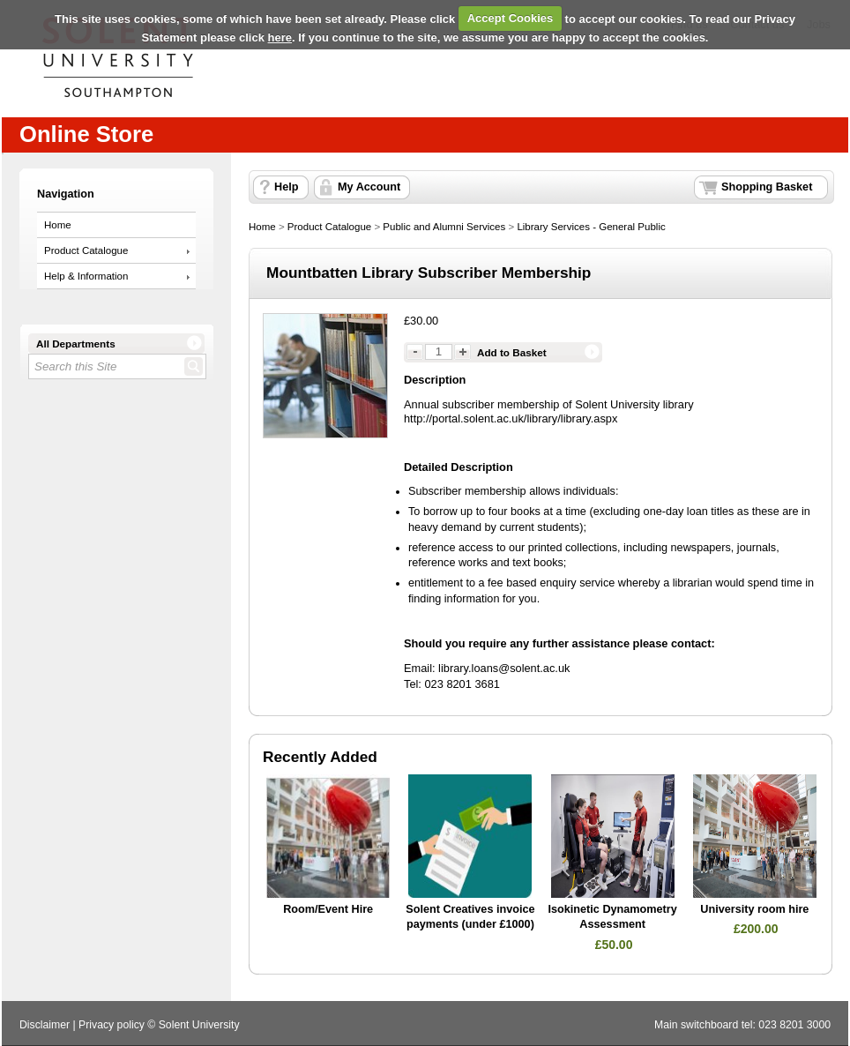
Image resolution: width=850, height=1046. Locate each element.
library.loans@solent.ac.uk (504, 668)
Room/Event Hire (328, 909)
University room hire (754, 909)
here (280, 37)
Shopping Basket (766, 187)
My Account (369, 187)
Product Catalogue (86, 250)
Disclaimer (44, 1025)
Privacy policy (111, 1025)
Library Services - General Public (591, 226)
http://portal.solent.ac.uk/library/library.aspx (510, 418)
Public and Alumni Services (444, 226)
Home (57, 225)
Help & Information (86, 276)
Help (286, 187)
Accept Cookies (510, 18)
